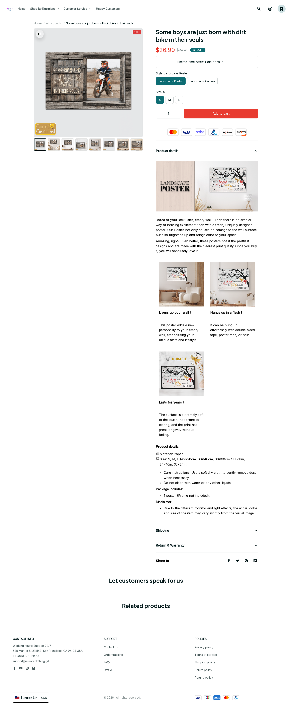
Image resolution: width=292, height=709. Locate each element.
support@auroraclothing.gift (31, 661)
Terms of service (206, 654)
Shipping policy (205, 662)
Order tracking (113, 654)
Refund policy (204, 677)
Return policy (203, 670)
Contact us (111, 647)
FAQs (107, 662)
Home (38, 23)
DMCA (108, 670)
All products (54, 23)
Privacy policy (204, 647)
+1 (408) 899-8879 (26, 656)
